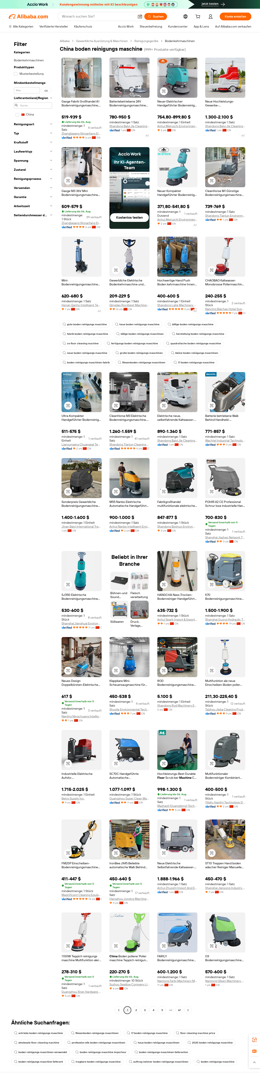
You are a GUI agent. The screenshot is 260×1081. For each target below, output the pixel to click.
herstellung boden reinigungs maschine (198, 334)
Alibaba (65, 41)
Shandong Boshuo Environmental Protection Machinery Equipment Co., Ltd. (177, 526)
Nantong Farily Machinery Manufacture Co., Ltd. (177, 981)
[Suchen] (155, 16)
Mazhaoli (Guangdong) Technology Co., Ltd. (177, 806)
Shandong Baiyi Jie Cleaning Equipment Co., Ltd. (129, 126)
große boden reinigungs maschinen (139, 353)
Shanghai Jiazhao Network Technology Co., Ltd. (225, 537)
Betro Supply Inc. (73, 798)
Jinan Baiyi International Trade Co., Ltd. (82, 526)
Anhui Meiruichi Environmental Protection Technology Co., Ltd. (177, 126)
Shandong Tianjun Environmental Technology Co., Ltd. (225, 215)
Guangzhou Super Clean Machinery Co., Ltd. (129, 798)
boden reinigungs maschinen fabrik (86, 362)
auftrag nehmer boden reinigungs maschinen (158, 1061)
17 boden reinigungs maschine (194, 362)
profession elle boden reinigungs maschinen (96, 1042)
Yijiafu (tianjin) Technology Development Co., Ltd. (225, 802)
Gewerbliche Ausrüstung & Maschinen (102, 41)
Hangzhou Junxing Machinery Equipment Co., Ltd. (129, 899)
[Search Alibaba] (98, 16)
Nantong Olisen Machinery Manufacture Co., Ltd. (225, 981)
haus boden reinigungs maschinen (156, 1042)
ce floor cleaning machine (81, 343)
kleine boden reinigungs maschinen (194, 353)
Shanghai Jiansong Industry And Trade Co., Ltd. (225, 888)
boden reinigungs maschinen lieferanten (161, 1052)
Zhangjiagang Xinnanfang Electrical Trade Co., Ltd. (82, 133)
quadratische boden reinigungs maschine (193, 343)
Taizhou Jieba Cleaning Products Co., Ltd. (225, 709)
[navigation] (33, 526)
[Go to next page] (188, 1010)
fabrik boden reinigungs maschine (85, 334)
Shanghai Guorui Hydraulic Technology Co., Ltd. (225, 619)
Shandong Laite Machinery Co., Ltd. (177, 305)
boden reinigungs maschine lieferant (38, 1061)
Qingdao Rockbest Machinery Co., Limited (129, 305)
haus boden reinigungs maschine (137, 324)
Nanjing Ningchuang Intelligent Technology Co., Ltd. (82, 716)
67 (179, 1010)
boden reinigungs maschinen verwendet (40, 1052)
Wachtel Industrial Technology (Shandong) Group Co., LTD (225, 440)
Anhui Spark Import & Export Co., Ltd (177, 619)
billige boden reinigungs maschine (190, 324)
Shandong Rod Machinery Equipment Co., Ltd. (177, 705)
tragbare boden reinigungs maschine (96, 1061)
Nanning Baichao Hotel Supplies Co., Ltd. (225, 309)
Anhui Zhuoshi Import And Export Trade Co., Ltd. (177, 888)
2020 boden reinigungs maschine (210, 1042)
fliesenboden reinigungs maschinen (141, 362)
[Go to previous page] (119, 1010)
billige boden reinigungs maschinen (140, 334)
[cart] (198, 17)
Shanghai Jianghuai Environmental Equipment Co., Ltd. (82, 623)
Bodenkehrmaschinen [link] (180, 41)
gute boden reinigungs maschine (85, 324)
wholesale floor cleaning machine (36, 1042)
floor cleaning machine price (195, 1033)
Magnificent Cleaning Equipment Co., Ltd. (82, 895)
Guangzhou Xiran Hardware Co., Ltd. (82, 991)
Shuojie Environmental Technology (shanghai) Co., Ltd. (129, 709)
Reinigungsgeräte (146, 41)
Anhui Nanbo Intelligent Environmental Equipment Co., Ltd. (129, 526)
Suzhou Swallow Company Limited (129, 984)
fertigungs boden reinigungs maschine (132, 343)
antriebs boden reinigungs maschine (38, 1033)
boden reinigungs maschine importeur (100, 1052)
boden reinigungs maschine (215, 1061)
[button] (140, 16)
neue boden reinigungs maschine (85, 353)
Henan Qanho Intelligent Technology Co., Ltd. (82, 305)
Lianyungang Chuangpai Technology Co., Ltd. (82, 444)
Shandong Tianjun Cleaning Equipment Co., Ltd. (129, 444)
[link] (254, 1039)
